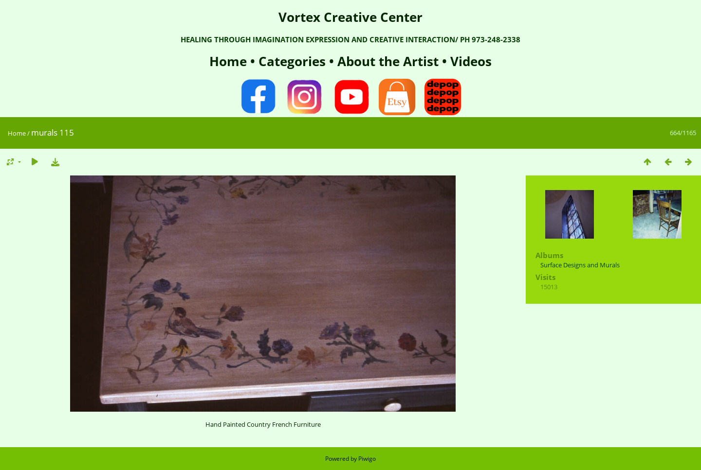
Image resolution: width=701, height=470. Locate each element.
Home (229, 61)
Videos (469, 61)
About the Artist (388, 61)
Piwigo (367, 458)
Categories (293, 61)
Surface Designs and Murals (580, 265)
